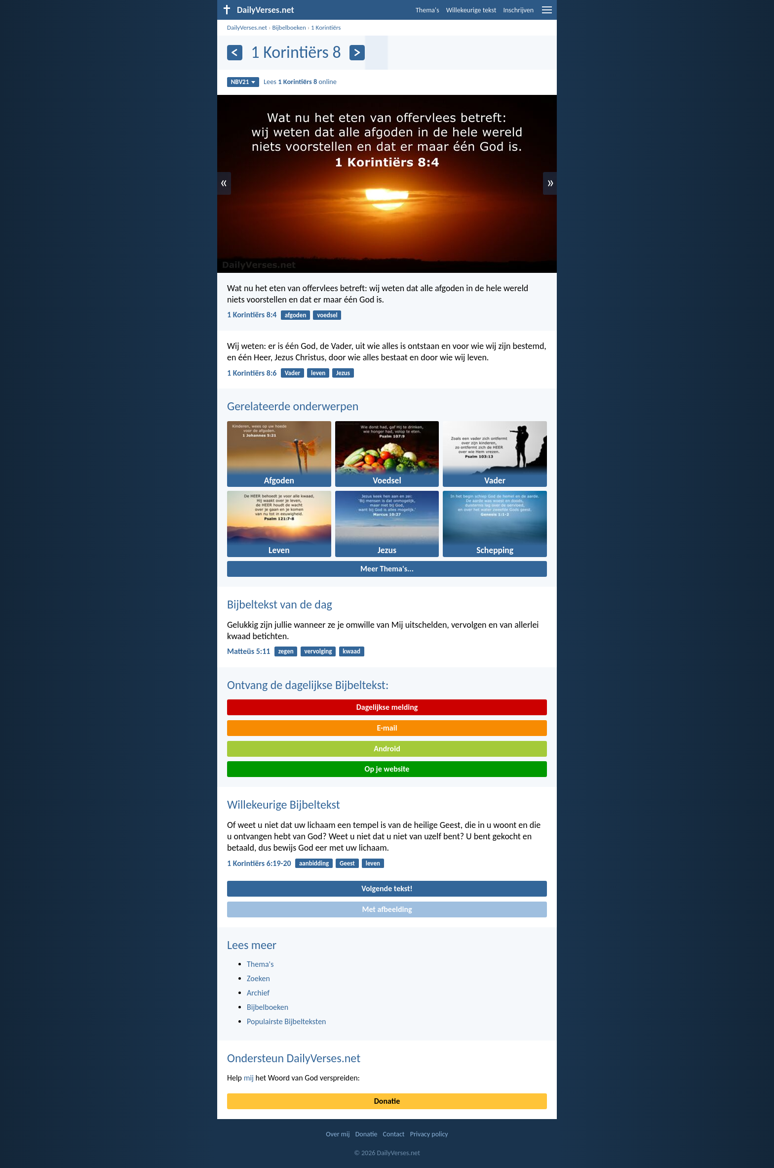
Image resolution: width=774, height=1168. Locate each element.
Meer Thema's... (387, 568)
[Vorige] (234, 52)
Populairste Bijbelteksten (286, 1021)
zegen (286, 651)
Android (387, 748)
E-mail (387, 728)
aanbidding (314, 863)
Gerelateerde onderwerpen (292, 406)
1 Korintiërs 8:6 (251, 373)
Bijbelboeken (289, 27)
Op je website (387, 769)
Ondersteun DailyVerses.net (293, 1058)
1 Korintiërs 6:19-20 (259, 863)
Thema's (427, 10)
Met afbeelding (387, 909)
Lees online (300, 81)
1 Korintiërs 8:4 (251, 314)
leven (318, 373)
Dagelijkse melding (387, 707)
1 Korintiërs (326, 27)
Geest (347, 863)
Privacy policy (429, 1134)
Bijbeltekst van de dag (279, 604)
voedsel (327, 315)
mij (249, 1077)
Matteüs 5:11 (248, 651)
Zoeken (258, 978)
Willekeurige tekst (471, 10)
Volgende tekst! (386, 888)
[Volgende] (357, 52)
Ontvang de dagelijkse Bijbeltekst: (307, 685)
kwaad (351, 651)
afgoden (296, 315)
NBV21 (243, 82)
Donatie (387, 1101)
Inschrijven (518, 10)
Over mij (337, 1134)
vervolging (318, 651)
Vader (293, 373)
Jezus (343, 373)
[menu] (547, 13)
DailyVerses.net (247, 27)
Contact (394, 1134)
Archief (258, 992)
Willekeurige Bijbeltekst (283, 804)
